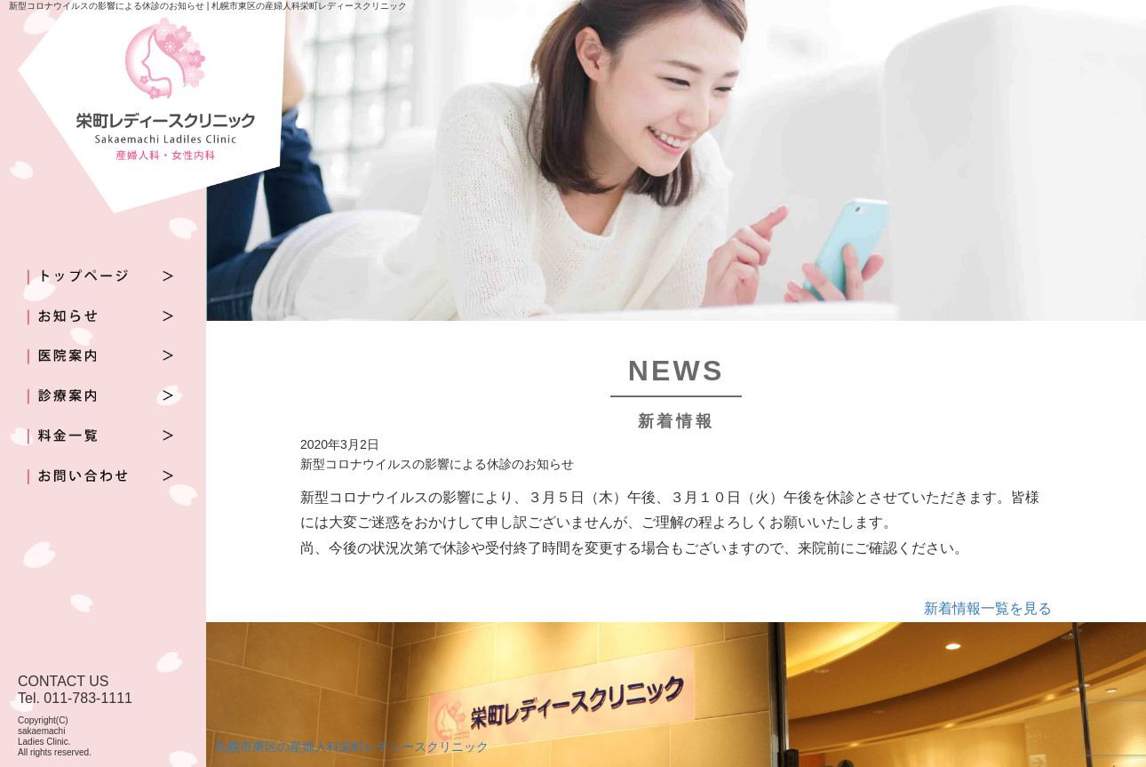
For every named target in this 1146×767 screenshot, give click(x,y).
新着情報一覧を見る (988, 608)
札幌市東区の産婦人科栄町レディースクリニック (352, 746)
